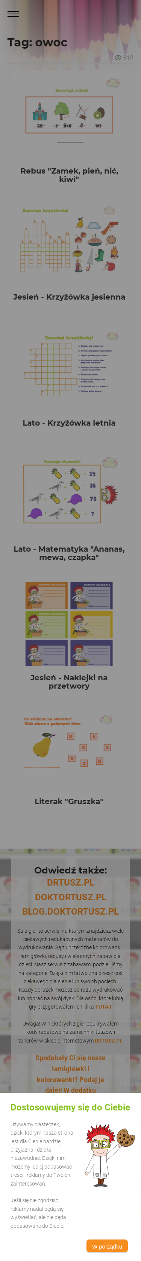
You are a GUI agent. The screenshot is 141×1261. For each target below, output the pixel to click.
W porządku (107, 1246)
